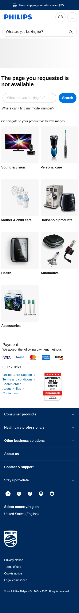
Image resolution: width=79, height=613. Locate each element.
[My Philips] (60, 17)
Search (67, 98)
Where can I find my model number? (28, 108)
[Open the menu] (72, 17)
